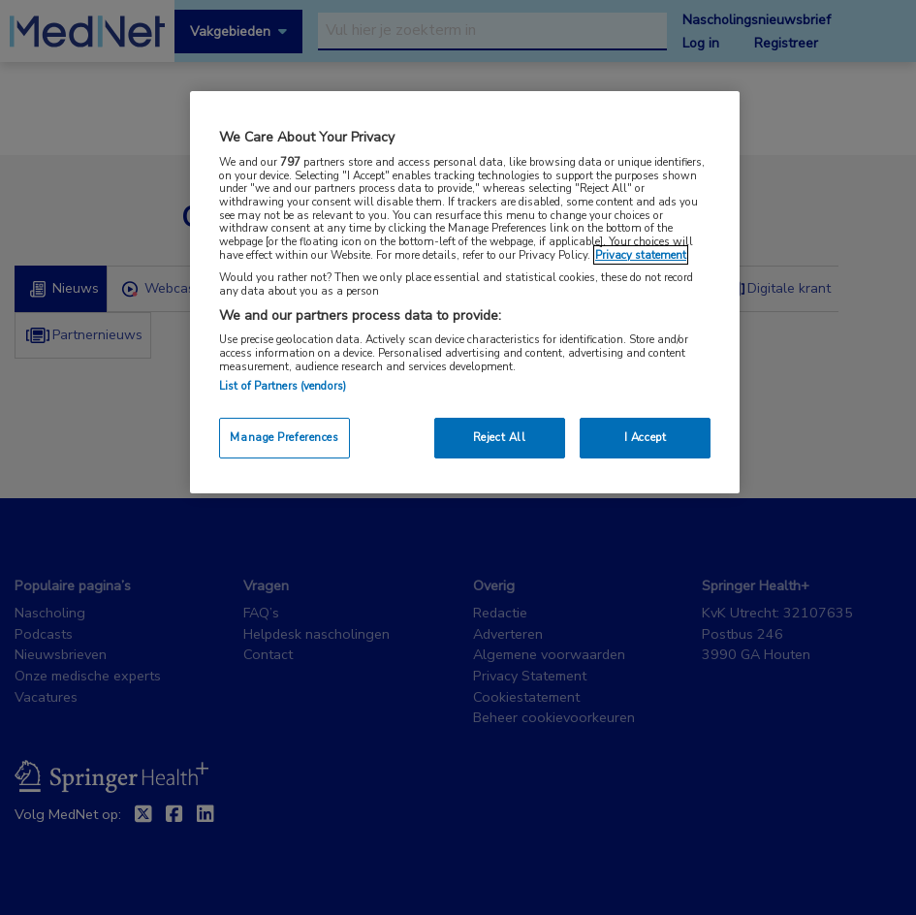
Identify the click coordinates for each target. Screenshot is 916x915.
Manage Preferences (284, 437)
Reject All (499, 437)
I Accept (645, 437)
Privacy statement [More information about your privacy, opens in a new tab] (640, 255)
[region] (465, 292)
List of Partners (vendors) (282, 386)
